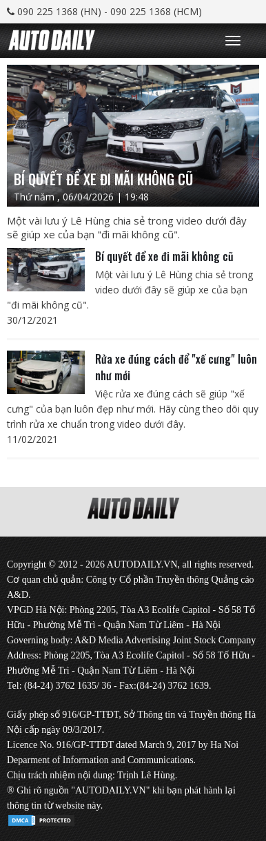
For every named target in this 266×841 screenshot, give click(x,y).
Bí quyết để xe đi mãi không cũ (164, 256)
